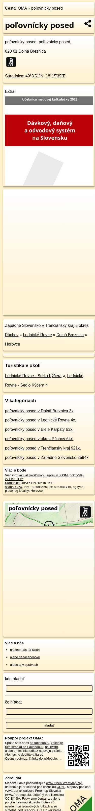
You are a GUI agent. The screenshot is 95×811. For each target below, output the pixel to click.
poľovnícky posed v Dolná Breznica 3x (39, 411)
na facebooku (39, 743)
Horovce (12, 344)
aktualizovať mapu (32, 475)
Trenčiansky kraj (59, 325)
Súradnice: (14, 76)
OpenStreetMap (40, 307)
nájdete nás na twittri (25, 650)
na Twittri (51, 747)
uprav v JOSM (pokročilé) (65, 475)
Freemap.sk (66, 307)
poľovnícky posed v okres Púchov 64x (39, 439)
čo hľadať (13, 702)
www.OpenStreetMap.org (64, 783)
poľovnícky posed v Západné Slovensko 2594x (46, 457)
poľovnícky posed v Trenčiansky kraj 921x (42, 448)
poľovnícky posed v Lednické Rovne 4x (40, 420)
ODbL (61, 787)
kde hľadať (14, 679)
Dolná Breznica (70, 335)
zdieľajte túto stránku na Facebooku (34, 745)
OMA (22, 8)
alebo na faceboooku (25, 657)
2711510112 (14, 479)
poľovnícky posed (47, 8)
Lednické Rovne (37, 335)
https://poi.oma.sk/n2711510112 (26, 311)
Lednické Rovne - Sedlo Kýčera (33, 376)
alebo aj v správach (24, 665)
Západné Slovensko (23, 325)
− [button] (12, 205)
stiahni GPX (13, 487)
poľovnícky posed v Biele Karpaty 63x (38, 429)
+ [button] (12, 197)
